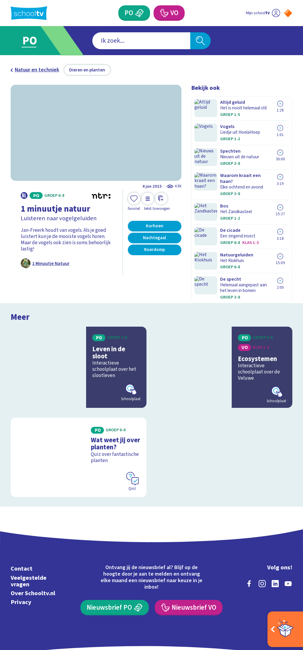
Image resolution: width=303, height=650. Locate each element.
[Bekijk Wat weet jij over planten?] (78, 426)
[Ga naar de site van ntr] (283, 603)
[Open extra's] (285, 629)
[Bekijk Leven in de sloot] (78, 338)
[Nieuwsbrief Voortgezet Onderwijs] (188, 575)
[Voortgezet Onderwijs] (164, 13)
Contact (22, 536)
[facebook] (249, 551)
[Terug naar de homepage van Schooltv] (29, 13)
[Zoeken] (200, 40)
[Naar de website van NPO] (288, 13)
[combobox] (141, 40)
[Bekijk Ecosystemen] (224, 338)
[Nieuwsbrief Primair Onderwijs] (114, 575)
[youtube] (288, 551)
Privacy (21, 569)
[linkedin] (275, 551)
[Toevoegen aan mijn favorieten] (134, 201)
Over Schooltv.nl (33, 560)
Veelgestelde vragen (28, 548)
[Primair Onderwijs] (139, 13)
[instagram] (262, 551)
